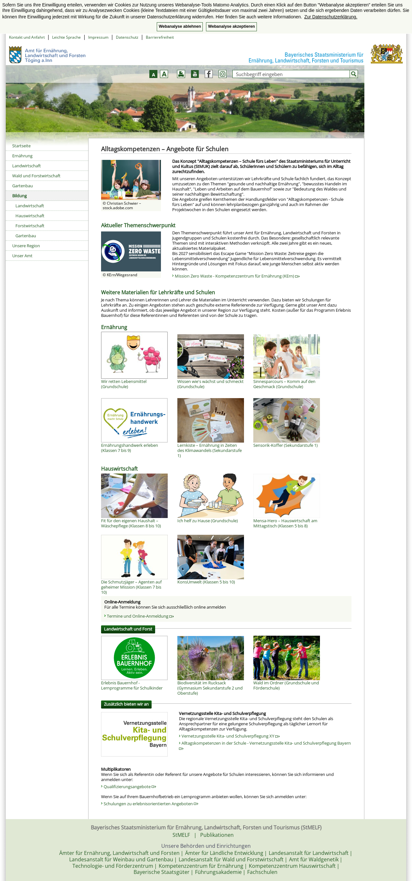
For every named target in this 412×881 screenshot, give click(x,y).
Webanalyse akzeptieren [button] (231, 26)
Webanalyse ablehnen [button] (180, 26)
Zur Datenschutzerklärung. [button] (330, 16)
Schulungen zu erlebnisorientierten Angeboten (151, 804)
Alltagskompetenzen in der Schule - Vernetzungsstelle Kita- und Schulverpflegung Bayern (265, 745)
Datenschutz (127, 37)
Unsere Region (26, 246)
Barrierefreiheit (160, 37)
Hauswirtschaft (29, 216)
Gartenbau (22, 186)
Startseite (21, 146)
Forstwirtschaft (29, 226)
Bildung (19, 196)
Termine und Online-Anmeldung (140, 616)
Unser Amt (22, 256)
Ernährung (22, 156)
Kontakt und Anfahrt (27, 37)
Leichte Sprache (66, 37)
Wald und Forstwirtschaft (36, 176)
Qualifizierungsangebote (130, 786)
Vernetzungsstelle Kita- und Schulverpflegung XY (231, 736)
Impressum (98, 37)
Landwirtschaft (26, 166)
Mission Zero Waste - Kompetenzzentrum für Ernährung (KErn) (237, 276)
